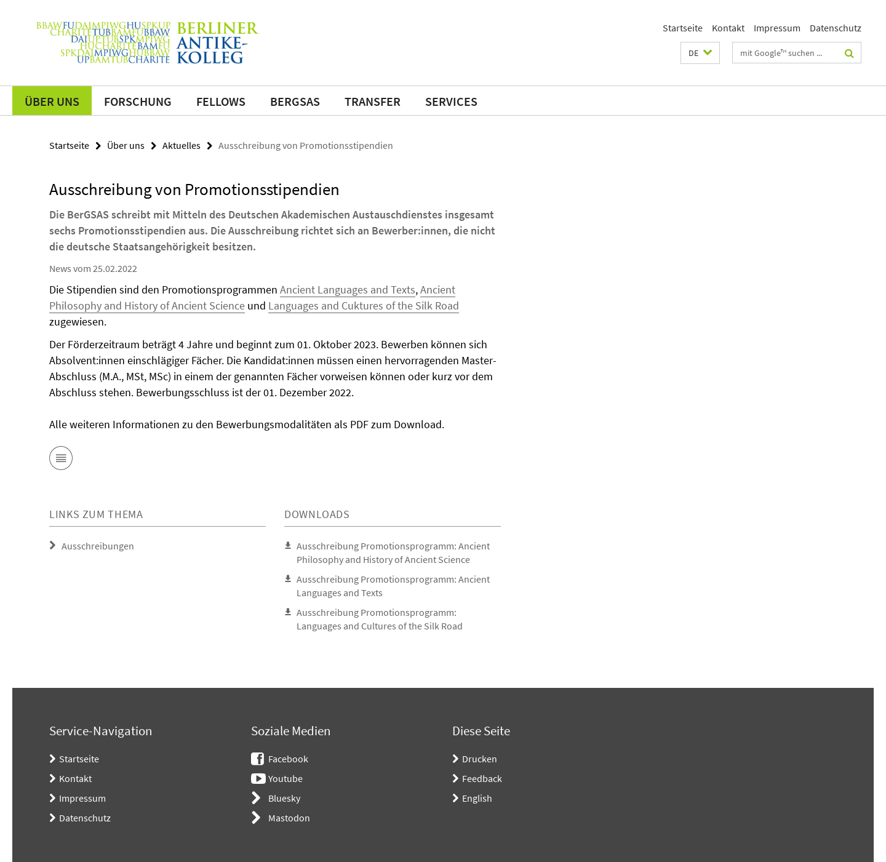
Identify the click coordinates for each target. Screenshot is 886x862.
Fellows (220, 101)
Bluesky (284, 798)
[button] (700, 53)
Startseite (683, 28)
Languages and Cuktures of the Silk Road (363, 305)
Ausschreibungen (98, 546)
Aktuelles (181, 145)
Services (451, 101)
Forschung (138, 101)
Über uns (52, 101)
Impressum (777, 28)
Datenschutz (835, 28)
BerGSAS (295, 101)
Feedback (482, 778)
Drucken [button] (479, 758)
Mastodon (289, 818)
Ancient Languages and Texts (347, 289)
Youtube (285, 778)
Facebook (288, 758)
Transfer (373, 101)
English (477, 798)
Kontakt (728, 28)
